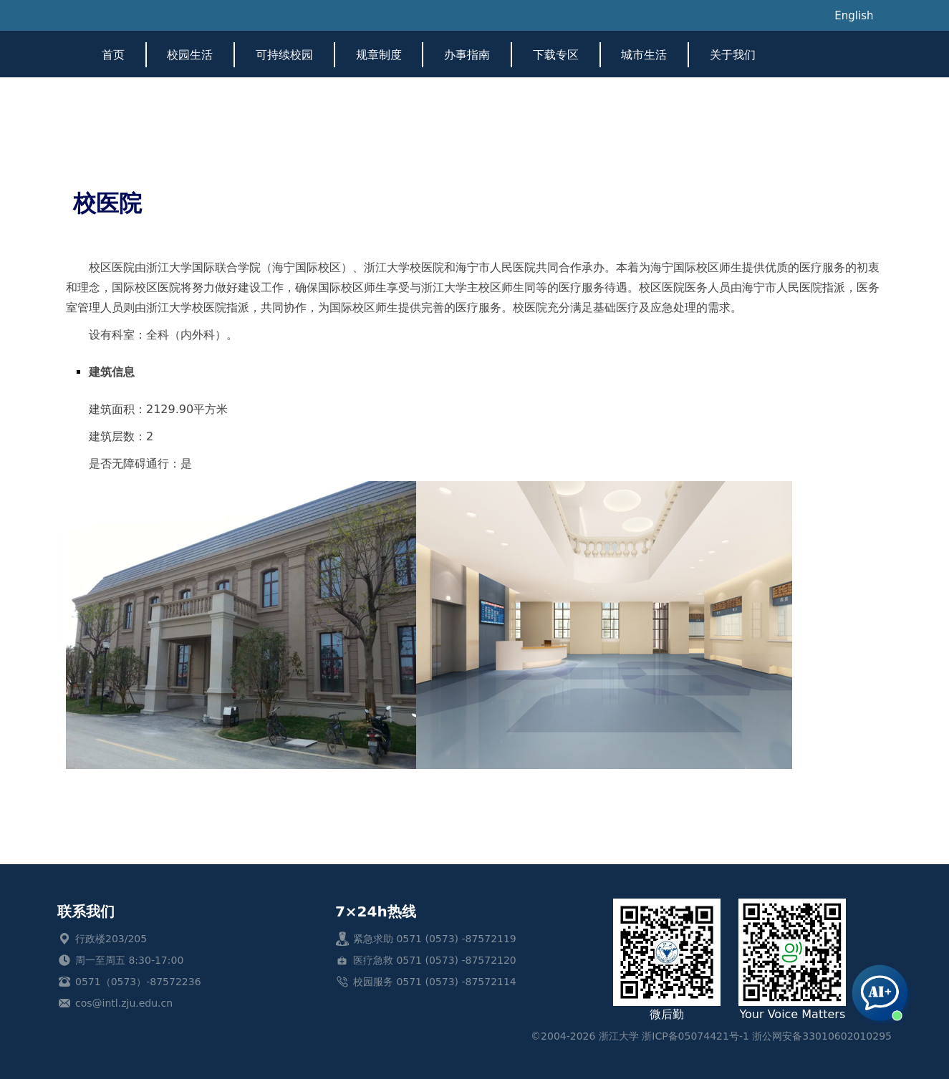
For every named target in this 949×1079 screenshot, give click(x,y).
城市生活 (644, 55)
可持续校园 (284, 55)
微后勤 (667, 960)
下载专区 (556, 55)
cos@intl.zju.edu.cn (124, 1003)
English (853, 15)
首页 (113, 55)
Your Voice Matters (792, 960)
